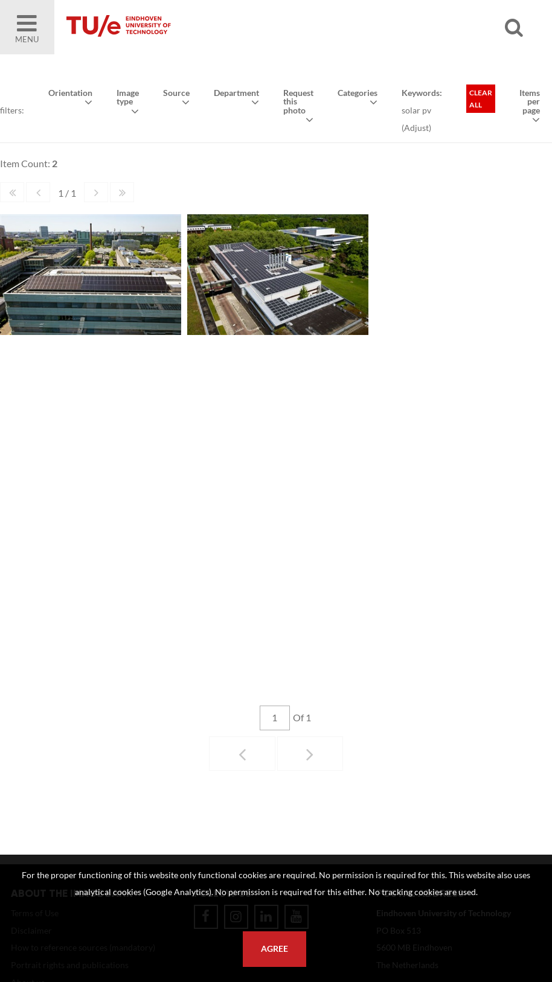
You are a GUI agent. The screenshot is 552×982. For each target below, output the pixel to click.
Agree (274, 949)
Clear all (480, 99)
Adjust (416, 128)
